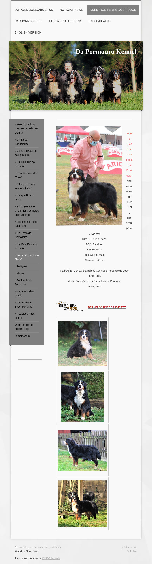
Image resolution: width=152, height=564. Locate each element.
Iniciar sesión (129, 547)
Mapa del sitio (53, 547)
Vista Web (132, 551)
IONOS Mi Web (51, 558)
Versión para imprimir (29, 547)
